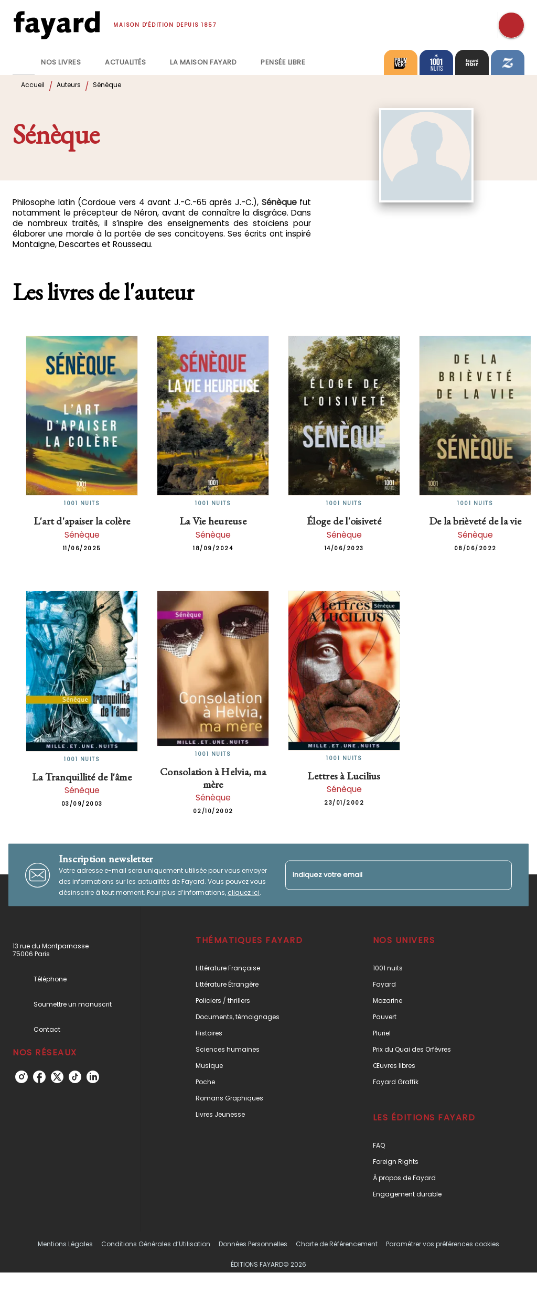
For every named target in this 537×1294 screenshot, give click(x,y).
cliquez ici (244, 892)
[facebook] (39, 1077)
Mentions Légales (65, 1243)
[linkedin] (93, 1077)
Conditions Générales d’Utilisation (155, 1243)
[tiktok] (75, 1077)
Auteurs (69, 84)
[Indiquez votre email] (385, 875)
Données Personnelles (253, 1243)
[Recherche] (511, 25)
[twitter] (57, 1077)
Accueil (33, 84)
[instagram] (21, 1077)
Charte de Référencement (337, 1243)
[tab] (24, 62)
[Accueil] (57, 25)
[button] (259, 968)
